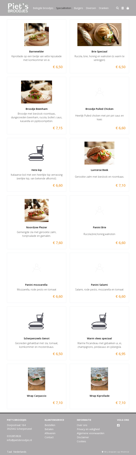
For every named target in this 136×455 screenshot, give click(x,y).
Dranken (104, 8)
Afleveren (50, 433)
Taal (9, 451)
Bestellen (50, 425)
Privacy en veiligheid (88, 429)
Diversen (91, 8)
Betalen (49, 429)
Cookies (81, 441)
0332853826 (14, 436)
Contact (49, 437)
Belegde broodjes (43, 8)
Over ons (82, 425)
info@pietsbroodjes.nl (19, 440)
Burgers (78, 8)
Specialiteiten (63, 8)
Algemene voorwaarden (90, 433)
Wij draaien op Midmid (115, 452)
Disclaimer (83, 437)
